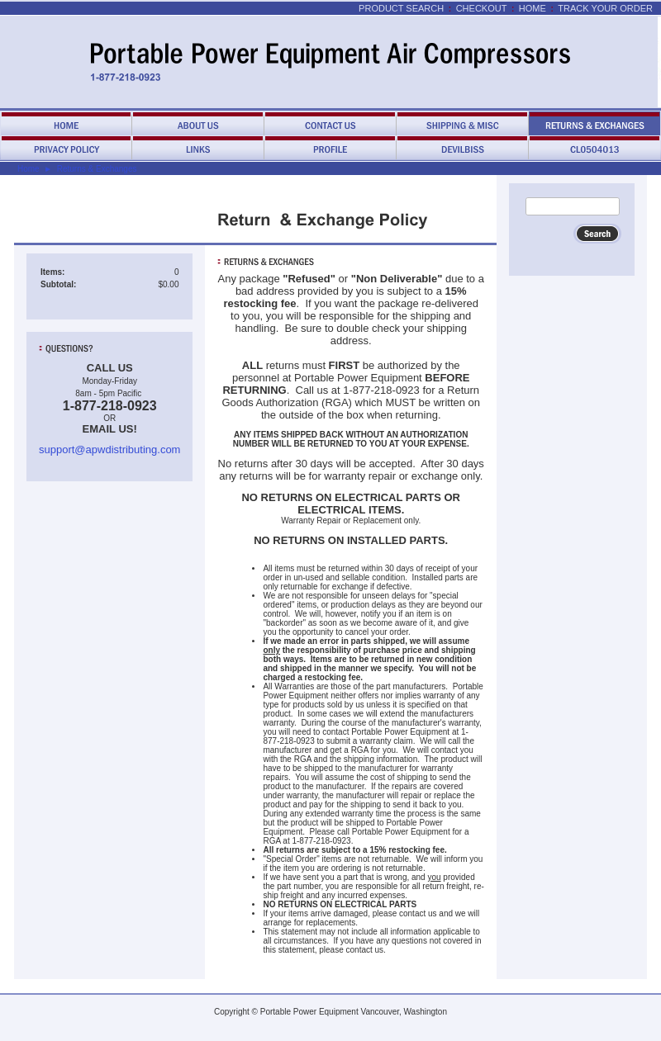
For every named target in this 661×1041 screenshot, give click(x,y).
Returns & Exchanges (97, 168)
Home (532, 8)
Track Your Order (605, 8)
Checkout (481, 8)
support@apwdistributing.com (109, 449)
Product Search (401, 8)
